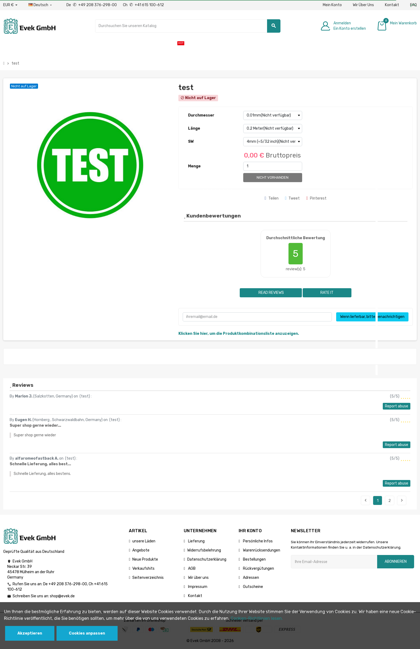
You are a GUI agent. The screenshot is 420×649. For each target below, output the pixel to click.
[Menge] (272, 166)
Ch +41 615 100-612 (143, 5)
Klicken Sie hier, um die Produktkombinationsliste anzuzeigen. (238, 333)
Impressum (197, 586)
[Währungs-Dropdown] (10, 5)
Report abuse (396, 406)
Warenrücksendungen (261, 550)
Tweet (292, 198)
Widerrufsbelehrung (204, 550)
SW (191, 141)
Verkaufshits (143, 568)
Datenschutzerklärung (206, 559)
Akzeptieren (29, 633)
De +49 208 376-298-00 (92, 5)
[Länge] (272, 128)
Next (401, 500)
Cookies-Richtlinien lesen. (257, 618)
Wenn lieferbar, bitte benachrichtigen (372, 316)
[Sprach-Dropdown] (40, 5)
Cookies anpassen (87, 633)
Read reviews (271, 292)
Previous (365, 500)
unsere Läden (143, 541)
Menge (194, 166)
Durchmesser (201, 115)
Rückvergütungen (258, 568)
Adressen (250, 577)
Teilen (272, 198)
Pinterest (316, 198)
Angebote (140, 550)
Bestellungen (254, 559)
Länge (194, 128)
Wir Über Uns (363, 5)
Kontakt (392, 5)
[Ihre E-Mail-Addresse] (334, 561)
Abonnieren (396, 561)
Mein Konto (332, 5)
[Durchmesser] (272, 115)
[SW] (272, 141)
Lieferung (196, 541)
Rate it (326, 292)
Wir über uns (198, 577)
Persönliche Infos (257, 541)
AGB (191, 568)
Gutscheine (252, 586)
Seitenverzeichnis (148, 577)
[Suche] (187, 26)
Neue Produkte (145, 559)
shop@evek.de (62, 596)
